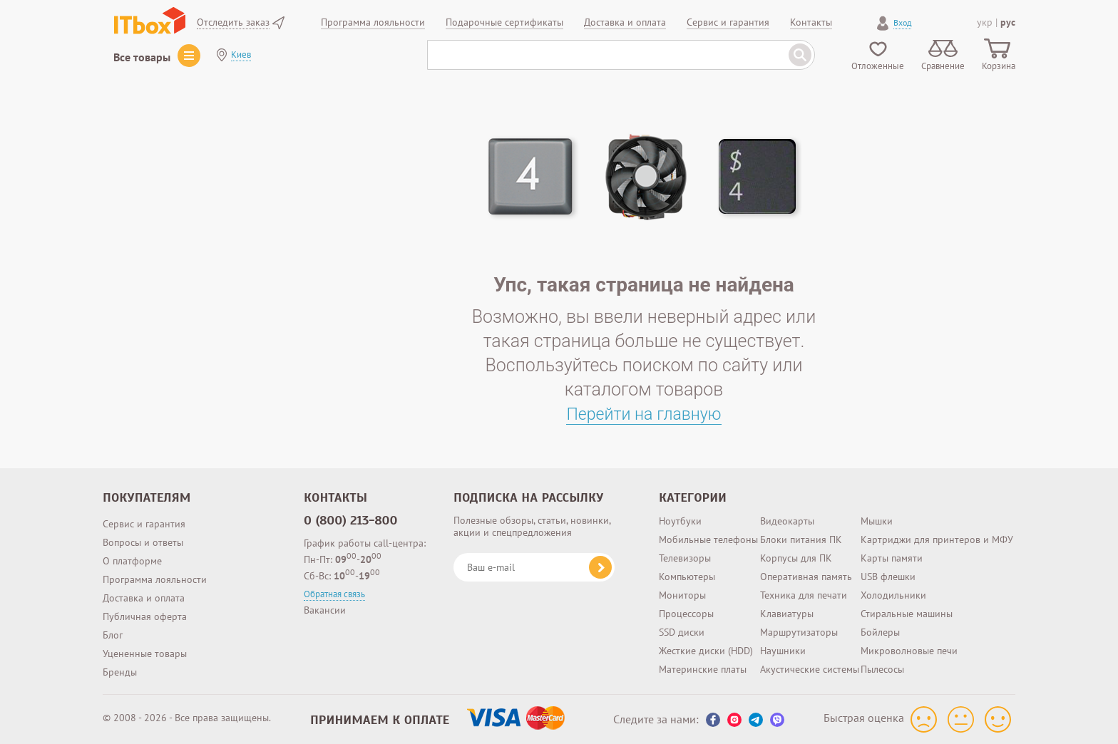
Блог (113, 635)
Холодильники (893, 595)
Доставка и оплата (144, 597)
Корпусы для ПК (796, 558)
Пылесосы (882, 669)
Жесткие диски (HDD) (706, 650)
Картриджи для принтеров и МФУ (937, 539)
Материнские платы (703, 669)
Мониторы (682, 595)
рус (1007, 22)
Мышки (877, 521)
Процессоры (686, 613)
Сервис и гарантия (144, 523)
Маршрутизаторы (799, 632)
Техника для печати (803, 595)
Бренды (120, 672)
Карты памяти (892, 558)
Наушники (783, 650)
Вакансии (325, 610)
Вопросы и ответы (143, 542)
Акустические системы (809, 669)
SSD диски (681, 632)
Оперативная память (806, 576)
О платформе (132, 560)
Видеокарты (787, 521)
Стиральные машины (907, 613)
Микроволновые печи (909, 650)
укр (985, 22)
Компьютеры (687, 576)
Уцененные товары (145, 653)
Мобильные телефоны (708, 539)
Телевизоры (685, 558)
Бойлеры (880, 632)
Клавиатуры (787, 613)
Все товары (141, 57)
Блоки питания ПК (801, 539)
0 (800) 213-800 (351, 520)
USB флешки (888, 576)
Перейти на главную (644, 413)
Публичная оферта (145, 616)
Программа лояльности (155, 579)
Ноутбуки (680, 521)
